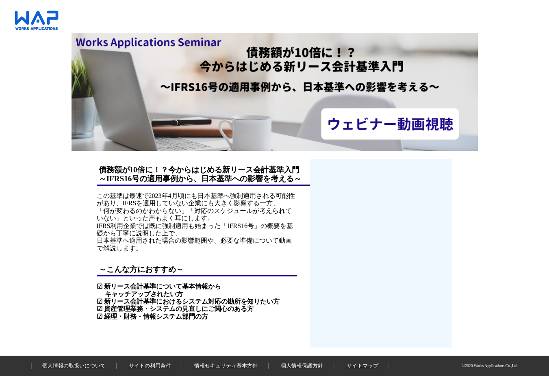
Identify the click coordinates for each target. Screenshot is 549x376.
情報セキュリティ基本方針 (226, 366)
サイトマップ (362, 366)
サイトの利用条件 (150, 366)
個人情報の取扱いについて (74, 366)
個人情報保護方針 (302, 366)
